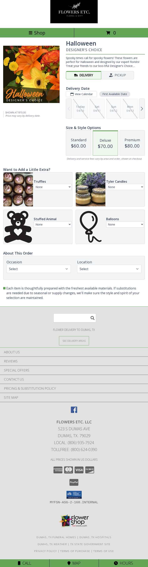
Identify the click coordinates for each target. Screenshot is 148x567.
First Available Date (114, 94)
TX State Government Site (90, 544)
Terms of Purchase (75, 551)
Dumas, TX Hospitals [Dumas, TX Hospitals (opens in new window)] (95, 537)
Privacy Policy (45, 551)
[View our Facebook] (74, 411)
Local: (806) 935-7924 (74, 442)
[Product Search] (74, 317)
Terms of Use (103, 551)
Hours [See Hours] (123, 563)
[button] (74, 495)
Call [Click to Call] (24, 563)
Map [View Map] (74, 563)
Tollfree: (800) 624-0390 (74, 449)
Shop (37, 32)
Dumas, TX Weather (52, 544)
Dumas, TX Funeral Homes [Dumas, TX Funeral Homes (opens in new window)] (56, 537)
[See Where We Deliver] (74, 340)
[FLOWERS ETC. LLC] (74, 22)
